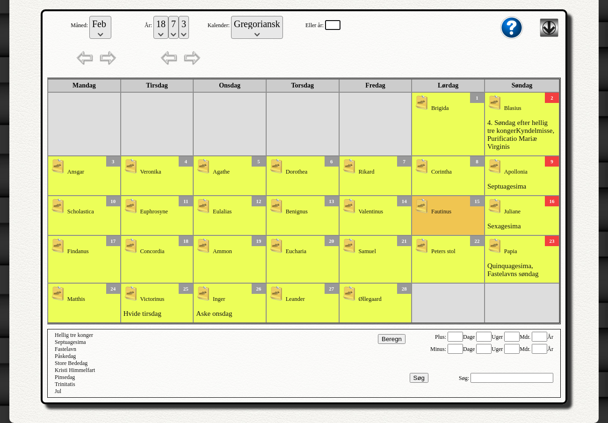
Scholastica (80, 211)
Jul (58, 391)
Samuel (367, 251)
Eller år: (315, 25)
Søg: (464, 378)
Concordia (152, 251)
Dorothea (297, 171)
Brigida (440, 108)
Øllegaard (369, 299)
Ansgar (75, 171)
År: (149, 25)
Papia (510, 251)
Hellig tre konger (74, 335)
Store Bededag (71, 363)
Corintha (441, 171)
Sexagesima (504, 226)
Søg (419, 377)
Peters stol (443, 251)
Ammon (222, 251)
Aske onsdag (214, 313)
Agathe (221, 171)
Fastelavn (65, 349)
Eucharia (296, 251)
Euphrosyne (154, 211)
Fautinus (441, 211)
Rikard (366, 171)
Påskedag (65, 356)
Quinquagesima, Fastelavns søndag (513, 269)
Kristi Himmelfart (75, 370)
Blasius (512, 108)
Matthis (76, 299)
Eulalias (222, 211)
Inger (219, 299)
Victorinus (152, 299)
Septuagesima (506, 186)
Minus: (439, 349)
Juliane (512, 211)
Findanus (78, 251)
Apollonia (516, 171)
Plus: (441, 337)
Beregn (392, 339)
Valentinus (370, 211)
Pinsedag (65, 377)
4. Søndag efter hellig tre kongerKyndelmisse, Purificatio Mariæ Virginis (520, 134)
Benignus (297, 211)
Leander (295, 299)
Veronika (150, 171)
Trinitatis (65, 384)
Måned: (80, 25)
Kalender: (219, 25)
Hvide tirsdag (142, 313)
